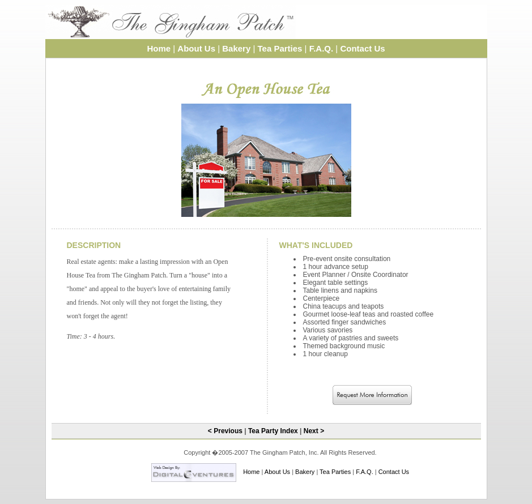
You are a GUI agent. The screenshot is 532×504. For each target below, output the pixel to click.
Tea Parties (280, 48)
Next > (314, 431)
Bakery (236, 48)
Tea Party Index (273, 431)
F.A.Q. (321, 48)
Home (159, 48)
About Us (196, 48)
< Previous (225, 431)
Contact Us (362, 48)
